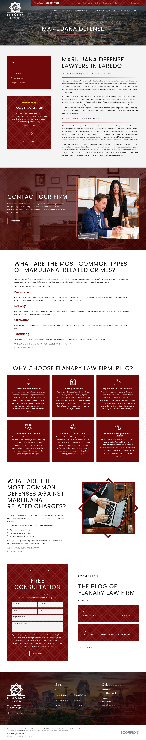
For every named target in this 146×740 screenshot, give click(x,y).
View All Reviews (29, 142)
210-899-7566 (52, 3)
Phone (12, 610)
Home (57, 690)
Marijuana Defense (61, 700)
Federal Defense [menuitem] (82, 10)
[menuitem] (28, 73)
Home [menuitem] (47, 10)
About (76, 690)
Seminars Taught (121, 3)
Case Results (87, 3)
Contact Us (135, 3)
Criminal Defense (61, 695)
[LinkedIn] (13, 713)
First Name (13, 603)
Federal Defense (80, 695)
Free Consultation (128, 10)
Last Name (39, 603)
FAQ (72, 3)
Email (37, 610)
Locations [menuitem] (111, 10)
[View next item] (32, 133)
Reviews (98, 3)
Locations (77, 700)
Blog (78, 3)
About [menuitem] (54, 10)
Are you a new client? (16, 617)
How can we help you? (17, 623)
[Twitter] (17, 713)
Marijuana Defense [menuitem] (98, 10)
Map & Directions (108, 705)
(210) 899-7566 (132, 110)
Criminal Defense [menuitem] (66, 10)
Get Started (11, 221)
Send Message (34, 653)
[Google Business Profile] (22, 713)
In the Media (107, 3)
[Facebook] (8, 713)
